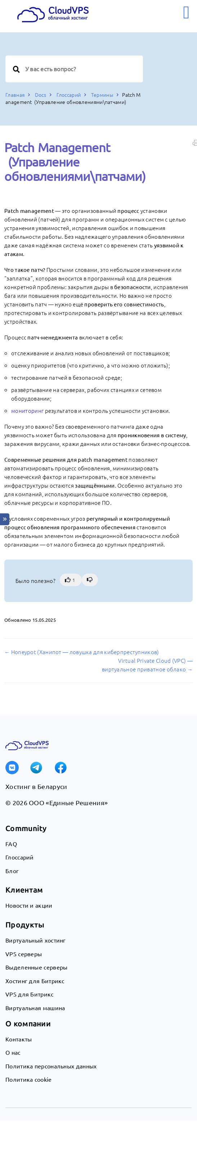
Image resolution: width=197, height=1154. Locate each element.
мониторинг (27, 410)
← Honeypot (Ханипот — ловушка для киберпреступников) (81, 652)
